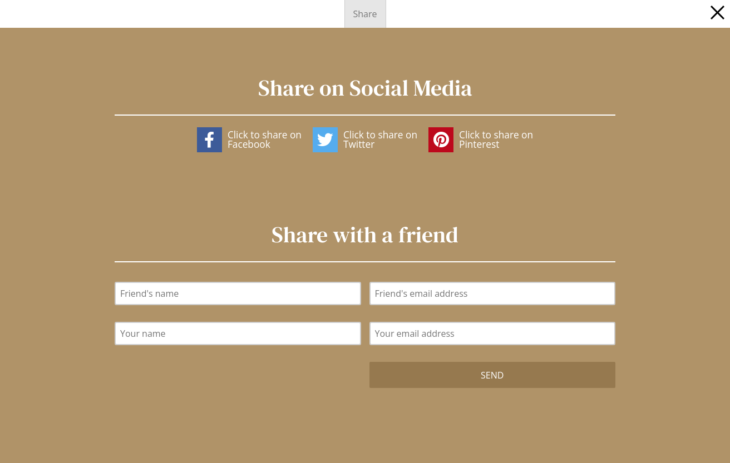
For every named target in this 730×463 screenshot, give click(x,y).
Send (492, 375)
